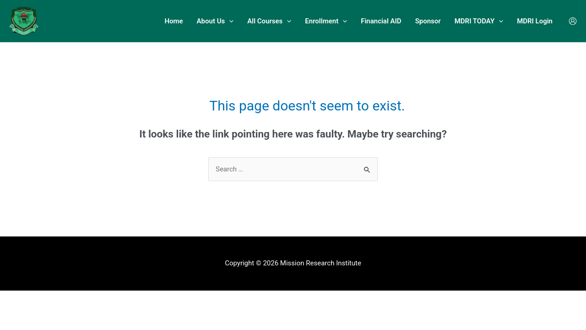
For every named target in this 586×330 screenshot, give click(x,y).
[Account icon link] (573, 21)
